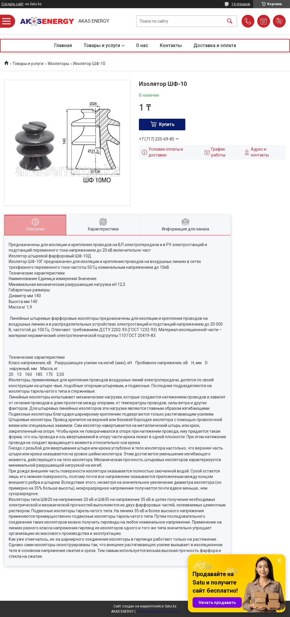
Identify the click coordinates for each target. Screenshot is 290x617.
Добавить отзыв (279, 21)
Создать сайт (12, 4)
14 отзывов (240, 4)
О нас (142, 45)
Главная (63, 45)
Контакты (171, 45)
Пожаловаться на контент (157, 611)
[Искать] (230, 21)
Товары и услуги (102, 45)
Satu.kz (171, 606)
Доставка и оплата (214, 45)
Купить (167, 124)
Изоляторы (58, 63)
